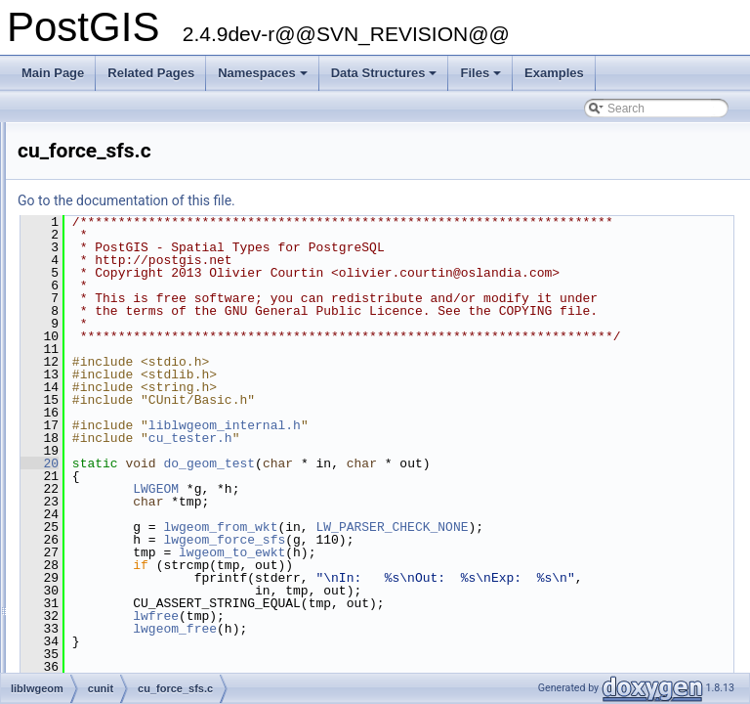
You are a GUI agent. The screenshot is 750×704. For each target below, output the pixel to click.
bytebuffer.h (95, 192)
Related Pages (150, 73)
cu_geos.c (91, 494)
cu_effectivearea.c (111, 386)
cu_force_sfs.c (102, 408)
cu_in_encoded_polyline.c (131, 558)
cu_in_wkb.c (96, 623)
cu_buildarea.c (102, 300)
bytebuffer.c (94, 171)
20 (284, 540)
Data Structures (385, 78)
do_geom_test (453, 540)
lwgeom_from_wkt (464, 603)
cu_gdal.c (89, 429)
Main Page (52, 73)
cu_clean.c (92, 343)
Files (482, 78)
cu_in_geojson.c (106, 580)
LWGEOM (400, 565)
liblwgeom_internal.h (469, 501)
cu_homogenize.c (110, 537)
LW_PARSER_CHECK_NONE (636, 603)
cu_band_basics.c (111, 235)
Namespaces (264, 78)
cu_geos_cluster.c (111, 515)
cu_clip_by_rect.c (109, 365)
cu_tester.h (435, 514)
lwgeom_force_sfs (468, 616)
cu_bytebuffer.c (104, 322)
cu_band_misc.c (106, 257)
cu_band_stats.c (106, 279)
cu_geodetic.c (100, 451)
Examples (554, 73)
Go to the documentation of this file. (370, 200)
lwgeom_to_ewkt (476, 629)
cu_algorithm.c (102, 214)
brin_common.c (104, 128)
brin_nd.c (88, 149)
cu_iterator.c (96, 666)
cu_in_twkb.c (98, 601)
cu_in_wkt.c (95, 644)
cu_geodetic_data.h (115, 472)
